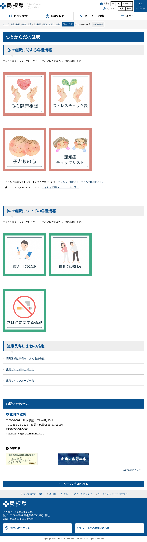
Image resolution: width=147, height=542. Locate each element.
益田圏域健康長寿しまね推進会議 (25, 358)
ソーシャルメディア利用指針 (113, 494)
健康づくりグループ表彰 (20, 380)
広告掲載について (132, 470)
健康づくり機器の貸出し (20, 369)
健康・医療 (26, 24)
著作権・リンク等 (58, 494)
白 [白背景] (113, 3)
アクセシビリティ (83, 494)
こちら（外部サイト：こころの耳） (60, 187)
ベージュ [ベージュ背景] (127, 3)
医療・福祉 (15, 24)
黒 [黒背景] (119, 3)
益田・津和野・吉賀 (51, 24)
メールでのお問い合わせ (95, 528)
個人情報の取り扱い (33, 494)
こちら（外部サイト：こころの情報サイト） (81, 182)
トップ (5, 24)
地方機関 (37, 24)
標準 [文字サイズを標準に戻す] (129, 8)
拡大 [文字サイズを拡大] (122, 8)
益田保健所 (98, 24)
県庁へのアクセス (20, 528)
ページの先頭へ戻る (75, 483)
